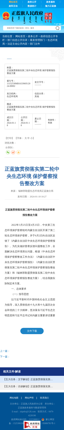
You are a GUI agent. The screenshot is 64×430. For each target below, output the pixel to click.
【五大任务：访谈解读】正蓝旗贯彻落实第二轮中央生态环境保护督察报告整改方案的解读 (29, 386)
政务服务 (50, 2)
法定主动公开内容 (17, 43)
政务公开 (32, 2)
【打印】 (9, 138)
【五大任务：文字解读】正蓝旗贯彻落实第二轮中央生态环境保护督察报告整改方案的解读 (29, 379)
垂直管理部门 (37, 40)
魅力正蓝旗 (50, 6)
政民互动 (13, 6)
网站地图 (14, 398)
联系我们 (44, 398)
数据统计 (32, 6)
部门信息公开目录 (17, 40)
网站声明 (29, 398)
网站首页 (13, 2)
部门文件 (35, 43)
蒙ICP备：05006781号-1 (44, 423)
